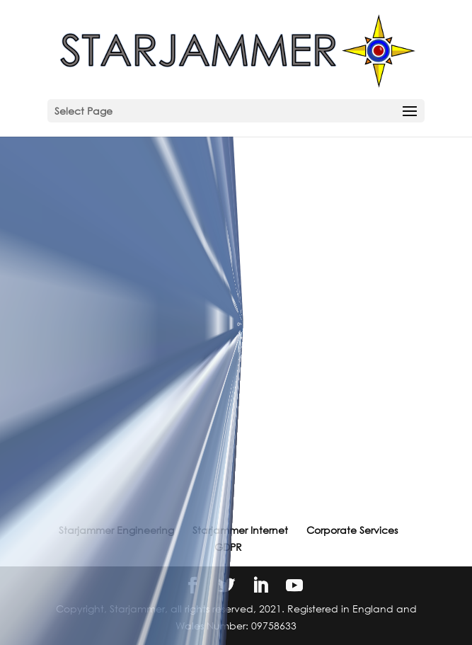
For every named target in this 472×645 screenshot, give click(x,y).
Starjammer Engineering (116, 530)
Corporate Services (352, 530)
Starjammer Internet (240, 530)
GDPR (228, 547)
